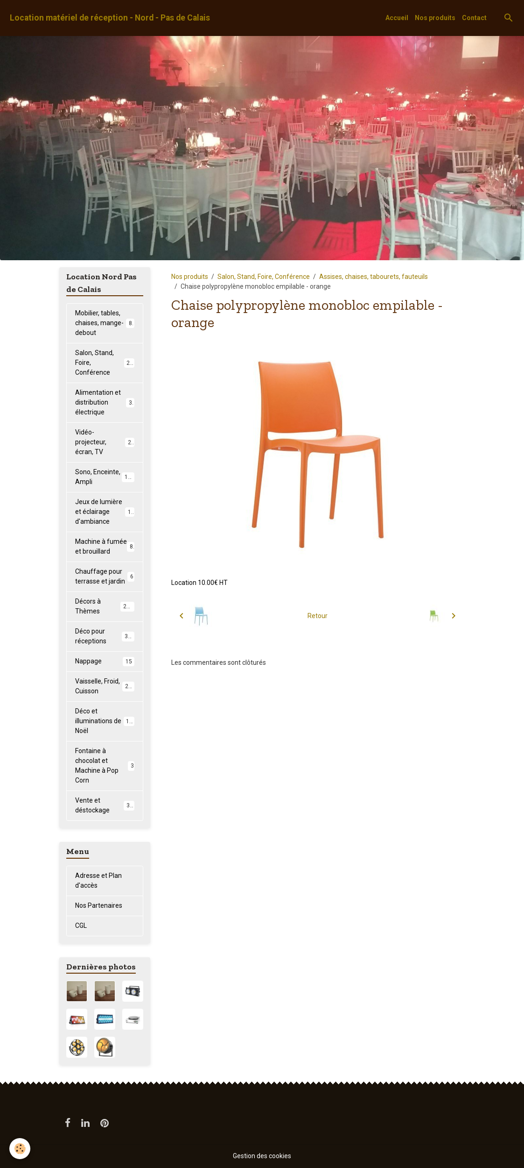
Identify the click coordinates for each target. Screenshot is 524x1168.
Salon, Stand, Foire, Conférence (263, 276)
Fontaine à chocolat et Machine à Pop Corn (105, 765)
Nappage (105, 661)
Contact (474, 17)
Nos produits (435, 17)
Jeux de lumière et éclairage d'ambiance (106, 511)
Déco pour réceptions (105, 636)
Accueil (396, 17)
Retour (317, 616)
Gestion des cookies (262, 1156)
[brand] (110, 18)
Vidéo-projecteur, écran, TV (105, 442)
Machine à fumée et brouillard (105, 546)
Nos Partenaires (98, 905)
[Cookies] (19, 1148)
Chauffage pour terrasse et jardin (105, 576)
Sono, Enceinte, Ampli (105, 476)
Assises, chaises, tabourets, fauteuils (373, 276)
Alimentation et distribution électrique (105, 402)
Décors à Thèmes (105, 606)
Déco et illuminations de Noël (105, 720)
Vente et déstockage (105, 805)
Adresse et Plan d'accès (98, 880)
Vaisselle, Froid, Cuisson (105, 686)
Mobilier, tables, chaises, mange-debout (105, 322)
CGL (81, 925)
